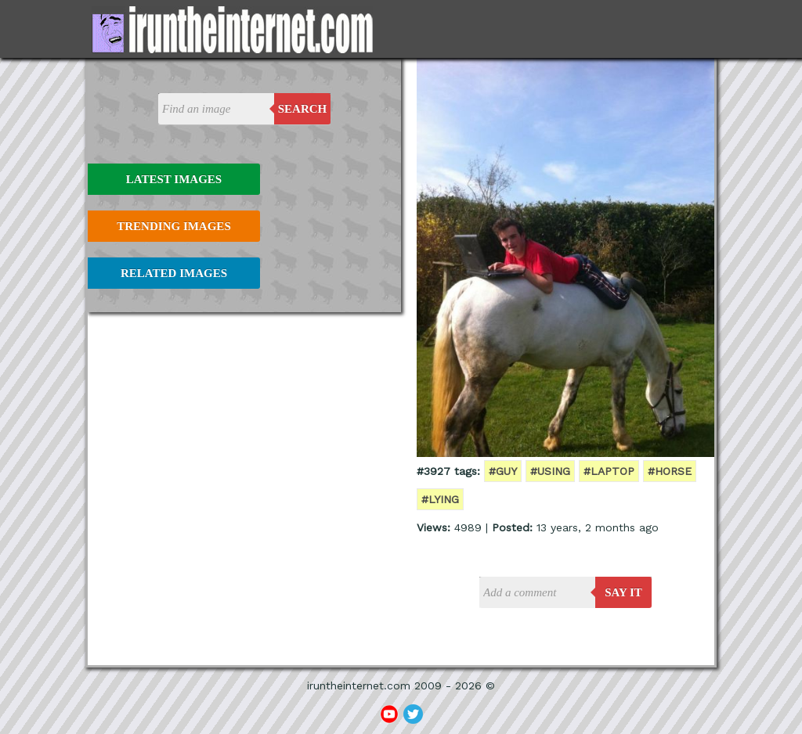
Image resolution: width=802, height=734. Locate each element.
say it (623, 592)
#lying (440, 499)
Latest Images (174, 179)
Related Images (174, 273)
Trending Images (173, 226)
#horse (670, 471)
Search (302, 109)
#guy (503, 471)
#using (550, 471)
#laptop (608, 471)
